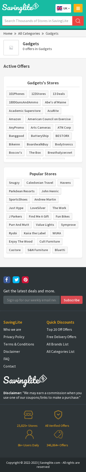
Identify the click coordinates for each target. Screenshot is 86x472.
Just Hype (16, 208)
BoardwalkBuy (37, 144)
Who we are (12, 329)
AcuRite (53, 110)
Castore (15, 250)
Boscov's (15, 152)
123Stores (38, 93)
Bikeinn (14, 144)
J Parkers (15, 216)
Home (7, 33)
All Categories (29, 33)
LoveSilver (37, 208)
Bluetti (60, 250)
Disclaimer (11, 351)
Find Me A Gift (39, 216)
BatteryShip (40, 135)
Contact (9, 366)
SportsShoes (18, 199)
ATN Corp (64, 127)
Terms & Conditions (18, 344)
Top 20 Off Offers (59, 329)
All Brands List (58, 344)
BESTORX (62, 135)
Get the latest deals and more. (29, 291)
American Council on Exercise (49, 119)
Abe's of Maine (55, 102)
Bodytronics (64, 144)
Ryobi (13, 233)
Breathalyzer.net (60, 152)
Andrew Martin (45, 199)
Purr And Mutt (19, 224)
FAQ (6, 358)
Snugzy (14, 182)
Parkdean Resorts (22, 191)
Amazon (15, 119)
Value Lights (45, 224)
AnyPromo (16, 127)
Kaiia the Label (35, 233)
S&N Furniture (38, 250)
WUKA (57, 233)
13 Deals (59, 93)
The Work (59, 208)
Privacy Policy (13, 336)
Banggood (16, 135)
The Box (35, 152)
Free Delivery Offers (61, 336)
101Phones (17, 93)
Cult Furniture (49, 241)
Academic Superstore (25, 110)
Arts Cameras (41, 127)
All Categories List (61, 351)
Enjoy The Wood (21, 241)
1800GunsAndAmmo (23, 102)
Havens (65, 182)
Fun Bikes (63, 216)
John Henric (50, 191)
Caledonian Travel (39, 182)
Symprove (68, 224)
